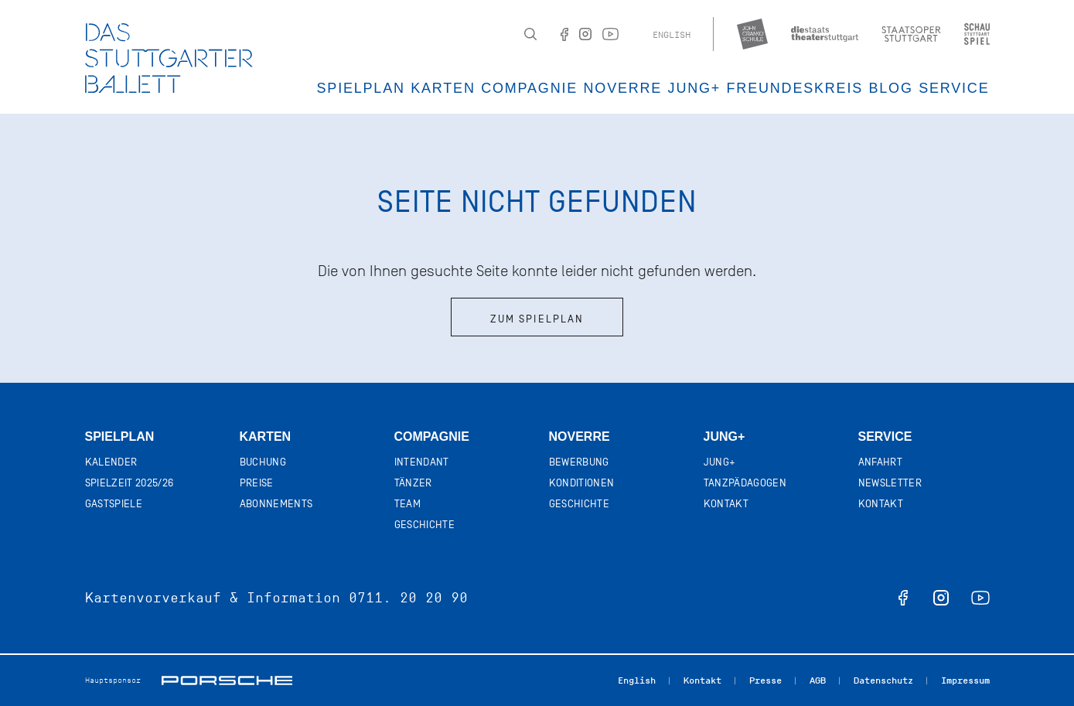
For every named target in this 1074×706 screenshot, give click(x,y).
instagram (941, 597)
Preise (257, 483)
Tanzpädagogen (745, 483)
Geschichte (424, 524)
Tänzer (413, 483)
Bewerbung (579, 462)
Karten (443, 88)
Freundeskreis (795, 88)
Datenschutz (883, 680)
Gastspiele (114, 504)
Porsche (227, 680)
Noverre (623, 88)
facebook (903, 597)
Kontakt (726, 504)
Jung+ (724, 436)
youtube (980, 597)
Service (954, 88)
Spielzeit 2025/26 (129, 483)
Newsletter (890, 483)
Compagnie (529, 88)
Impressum (965, 680)
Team (407, 504)
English (671, 34)
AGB (818, 680)
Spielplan (361, 88)
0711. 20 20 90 (408, 597)
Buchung (263, 462)
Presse (765, 680)
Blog (890, 88)
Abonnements (276, 504)
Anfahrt (880, 462)
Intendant (421, 462)
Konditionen (582, 483)
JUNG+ (694, 88)
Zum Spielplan (537, 319)
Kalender (111, 462)
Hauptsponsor (113, 680)
